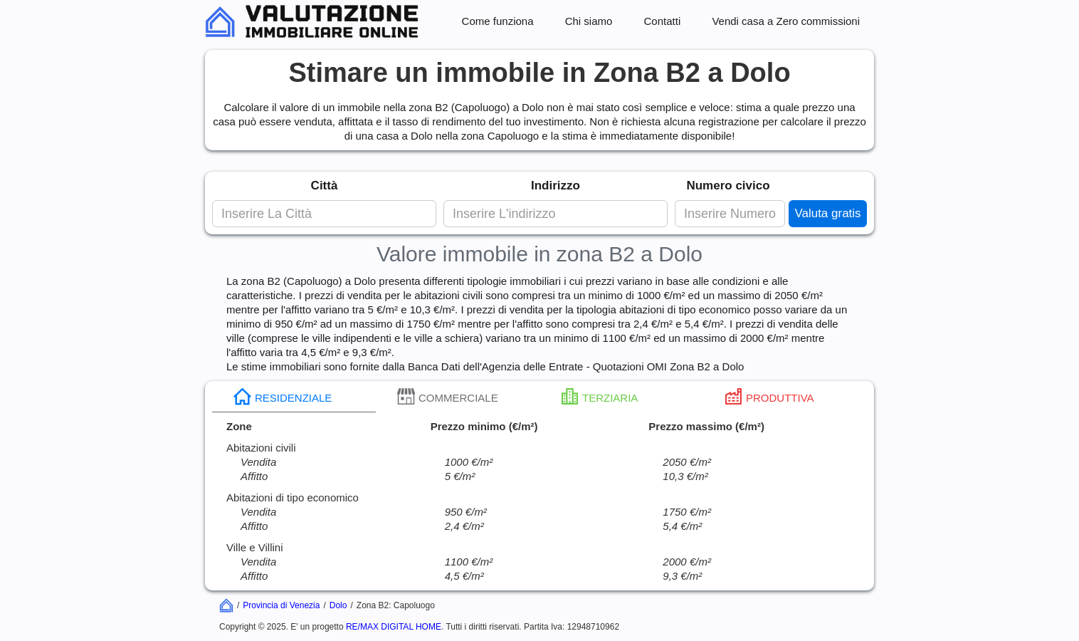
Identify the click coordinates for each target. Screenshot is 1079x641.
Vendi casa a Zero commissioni (786, 21)
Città (324, 185)
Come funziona (498, 21)
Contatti (662, 21)
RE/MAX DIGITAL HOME (393, 627)
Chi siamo (589, 21)
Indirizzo (555, 185)
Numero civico (727, 185)
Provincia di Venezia (281, 605)
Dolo (338, 605)
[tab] (294, 396)
